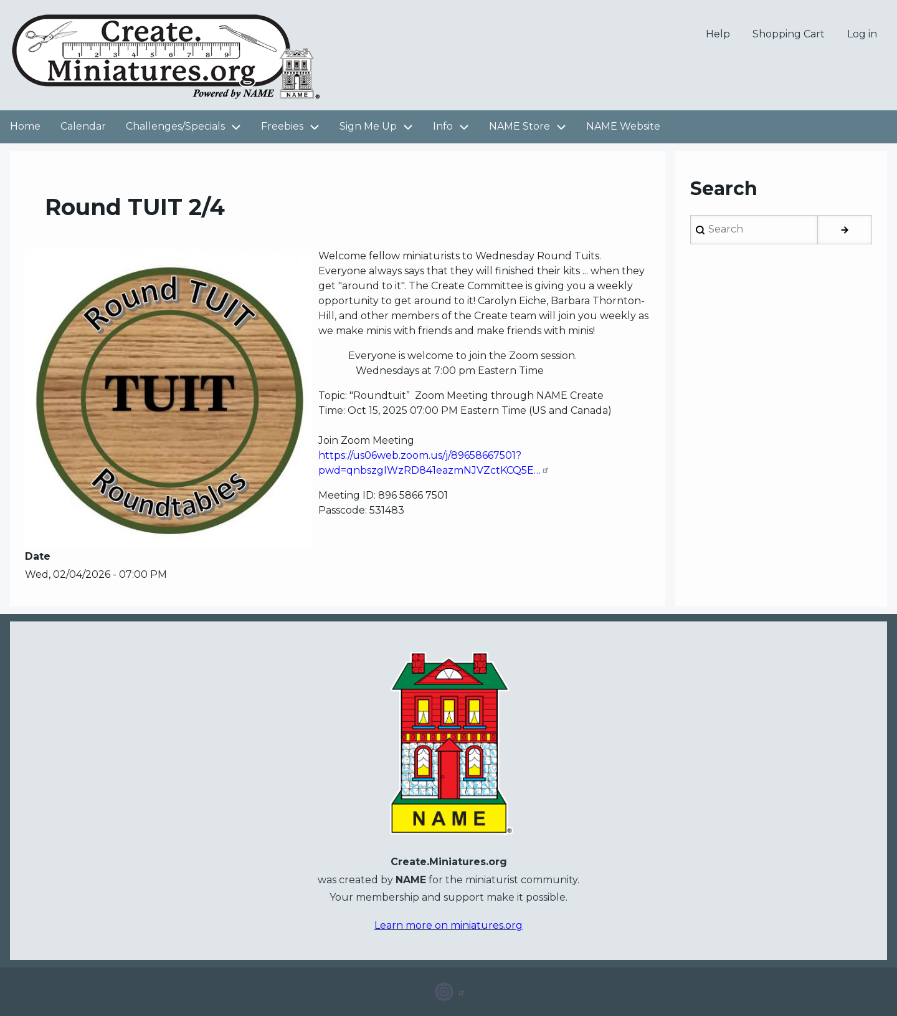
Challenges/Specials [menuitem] (188, 126)
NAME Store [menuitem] (519, 126)
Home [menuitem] (25, 126)
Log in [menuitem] (862, 34)
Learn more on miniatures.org (448, 925)
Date (37, 556)
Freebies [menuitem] (295, 126)
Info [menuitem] (456, 126)
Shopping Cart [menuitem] (788, 34)
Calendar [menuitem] (83, 126)
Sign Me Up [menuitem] (381, 126)
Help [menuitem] (718, 34)
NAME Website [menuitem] (623, 126)
